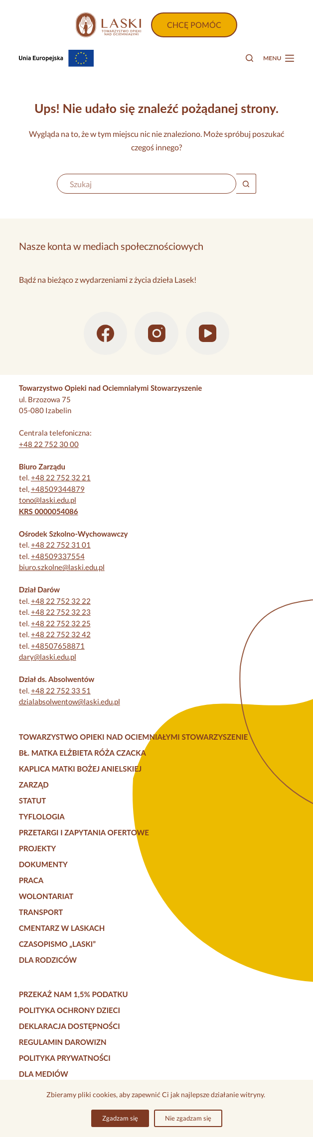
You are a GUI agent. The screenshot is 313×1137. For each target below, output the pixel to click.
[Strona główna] (108, 24)
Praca (31, 880)
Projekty (37, 848)
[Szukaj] (249, 58)
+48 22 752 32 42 (61, 634)
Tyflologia (42, 816)
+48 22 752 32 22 (61, 600)
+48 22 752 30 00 (49, 444)
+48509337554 (58, 556)
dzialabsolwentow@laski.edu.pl (69, 701)
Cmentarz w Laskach (62, 927)
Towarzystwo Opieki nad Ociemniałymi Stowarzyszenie (133, 736)
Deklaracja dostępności (69, 1026)
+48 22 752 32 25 (61, 623)
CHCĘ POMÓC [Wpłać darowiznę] (194, 24)
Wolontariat (46, 896)
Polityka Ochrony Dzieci (69, 1010)
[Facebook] (106, 333)
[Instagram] (156, 333)
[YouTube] (208, 333)
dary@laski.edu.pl (47, 656)
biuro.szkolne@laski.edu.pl (62, 567)
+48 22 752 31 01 (61, 544)
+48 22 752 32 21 (61, 477)
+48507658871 (58, 645)
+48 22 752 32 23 (61, 611)
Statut (32, 800)
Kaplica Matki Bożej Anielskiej (80, 768)
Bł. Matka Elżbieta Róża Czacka (82, 752)
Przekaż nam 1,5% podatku (73, 994)
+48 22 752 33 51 (61, 690)
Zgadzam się (120, 1118)
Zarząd (34, 784)
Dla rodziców (48, 959)
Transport (41, 912)
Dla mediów (43, 1073)
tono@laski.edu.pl (47, 499)
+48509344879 (58, 488)
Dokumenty (43, 864)
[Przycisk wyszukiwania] (246, 184)
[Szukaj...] (146, 184)
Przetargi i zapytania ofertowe (84, 832)
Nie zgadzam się (188, 1118)
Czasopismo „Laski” (57, 943)
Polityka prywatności (65, 1057)
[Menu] (278, 58)
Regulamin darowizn (63, 1041)
